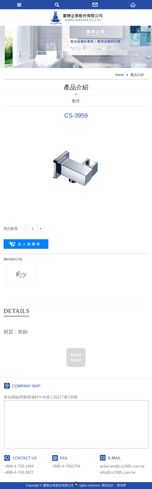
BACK (76, 358)
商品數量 (11, 228)
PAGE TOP (76, 484)
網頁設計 (107, 485)
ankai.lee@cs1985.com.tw (122, 466)
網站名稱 (76, 17)
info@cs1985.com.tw (117, 472)
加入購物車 (26, 244)
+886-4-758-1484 (19, 466)
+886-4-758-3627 (19, 472)
